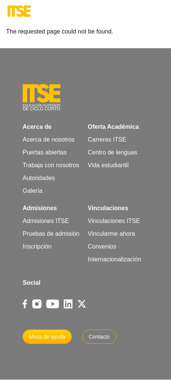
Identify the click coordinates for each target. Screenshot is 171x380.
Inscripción (37, 246)
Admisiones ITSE (46, 221)
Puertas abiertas (45, 152)
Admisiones (40, 208)
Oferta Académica (113, 127)
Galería (32, 191)
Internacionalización (114, 259)
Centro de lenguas (112, 152)
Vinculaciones (108, 208)
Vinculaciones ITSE (114, 221)
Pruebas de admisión (51, 233)
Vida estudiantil (108, 165)
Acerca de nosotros (49, 139)
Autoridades (39, 178)
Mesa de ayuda (47, 337)
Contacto (99, 337)
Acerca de (37, 127)
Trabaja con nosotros (51, 165)
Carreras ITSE (107, 139)
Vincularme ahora (111, 233)
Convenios (102, 246)
